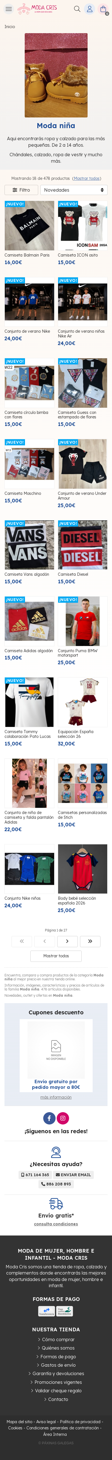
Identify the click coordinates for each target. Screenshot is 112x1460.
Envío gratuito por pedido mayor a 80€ (56, 1084)
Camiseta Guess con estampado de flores (77, 415)
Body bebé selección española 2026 (77, 901)
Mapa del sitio (19, 1421)
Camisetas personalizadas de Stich (82, 815)
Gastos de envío (58, 1365)
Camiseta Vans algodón (26, 574)
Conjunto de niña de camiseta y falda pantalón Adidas (29, 817)
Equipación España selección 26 (75, 734)
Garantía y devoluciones (58, 1373)
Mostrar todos (87, 178)
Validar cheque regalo (58, 1390)
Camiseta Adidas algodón (28, 650)
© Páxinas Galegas (56, 1443)
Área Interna (55, 1434)
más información (56, 1097)
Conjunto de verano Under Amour (82, 496)
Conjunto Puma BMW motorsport (77, 653)
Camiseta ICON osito (78, 255)
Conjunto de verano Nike (27, 331)
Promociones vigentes (58, 1382)
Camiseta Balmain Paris (27, 255)
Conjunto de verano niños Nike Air (81, 334)
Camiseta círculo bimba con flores (26, 415)
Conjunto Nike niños (22, 898)
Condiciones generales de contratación (62, 1427)
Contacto (58, 1399)
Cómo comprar (58, 1339)
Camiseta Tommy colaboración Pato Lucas (27, 734)
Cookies (15, 1427)
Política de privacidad (80, 1421)
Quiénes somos (58, 1348)
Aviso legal (46, 1421)
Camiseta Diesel (73, 574)
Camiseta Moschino (22, 493)
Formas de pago (58, 1356)
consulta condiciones (56, 1224)
